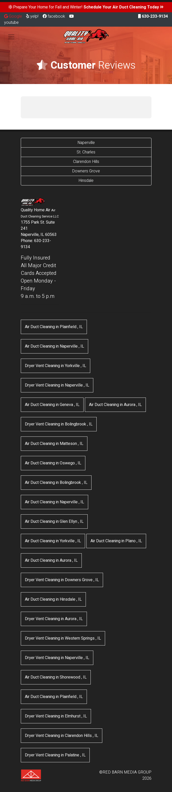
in (54, 327)
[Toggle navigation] (11, 37)
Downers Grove (86, 171)
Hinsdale (86, 181)
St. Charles (86, 152)
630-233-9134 (153, 16)
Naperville (86, 143)
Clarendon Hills (86, 162)
